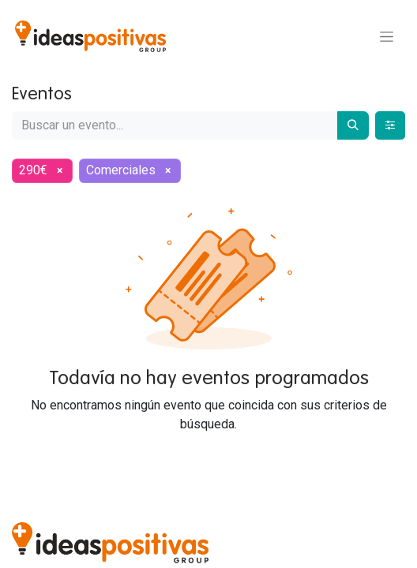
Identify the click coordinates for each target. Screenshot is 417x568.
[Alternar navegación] (386, 36)
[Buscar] (353, 125)
